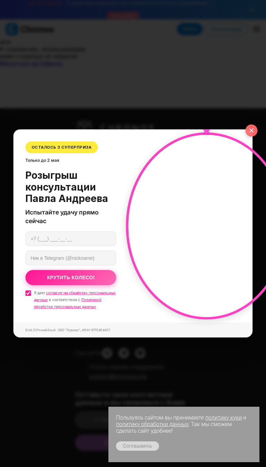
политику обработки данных (152, 424)
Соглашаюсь (137, 446)
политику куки (223, 417)
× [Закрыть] (251, 130)
